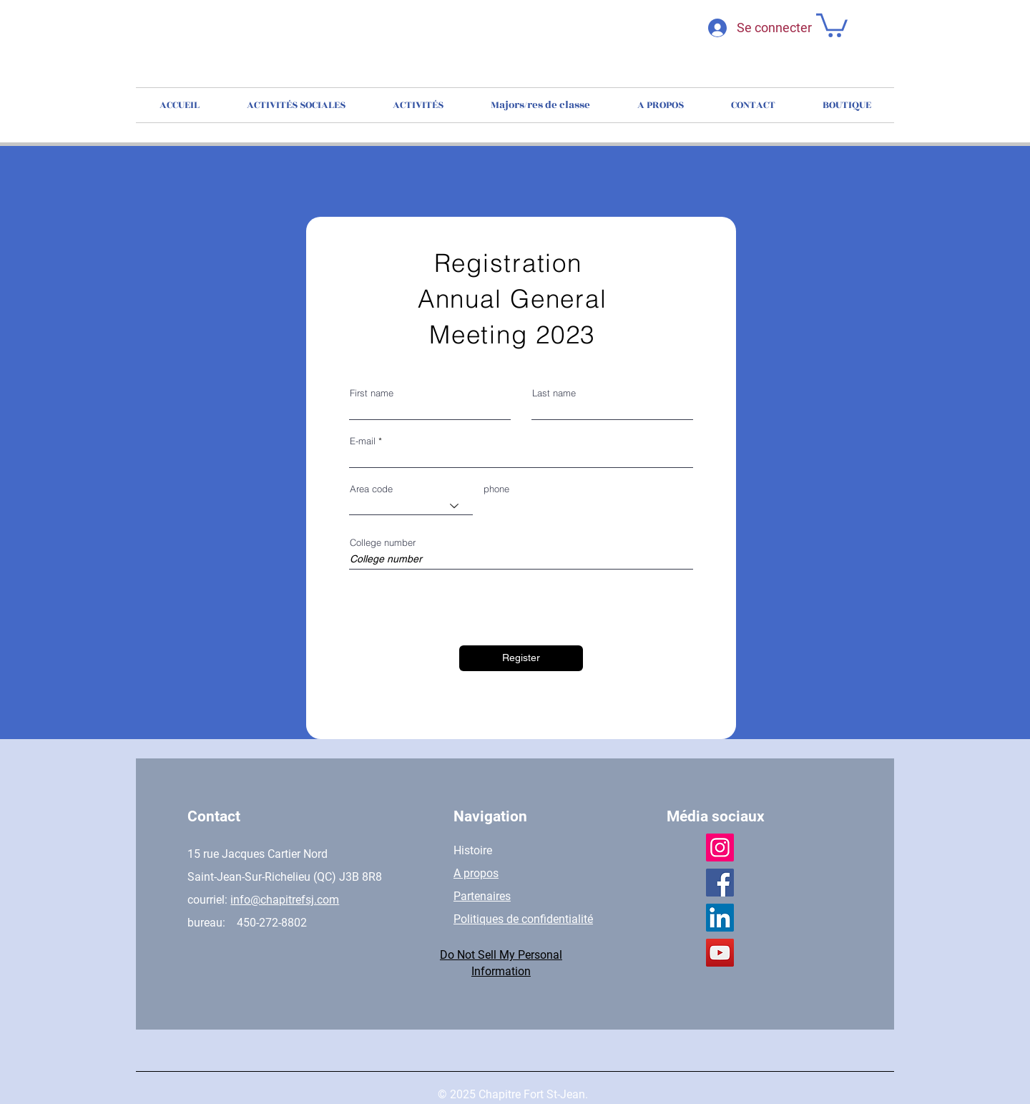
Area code (371, 489)
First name (371, 393)
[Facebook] (720, 883)
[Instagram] (720, 847)
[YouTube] (720, 953)
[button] (832, 24)
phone (496, 489)
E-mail (363, 441)
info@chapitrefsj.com (284, 900)
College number (383, 542)
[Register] (521, 658)
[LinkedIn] (720, 918)
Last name (554, 393)
